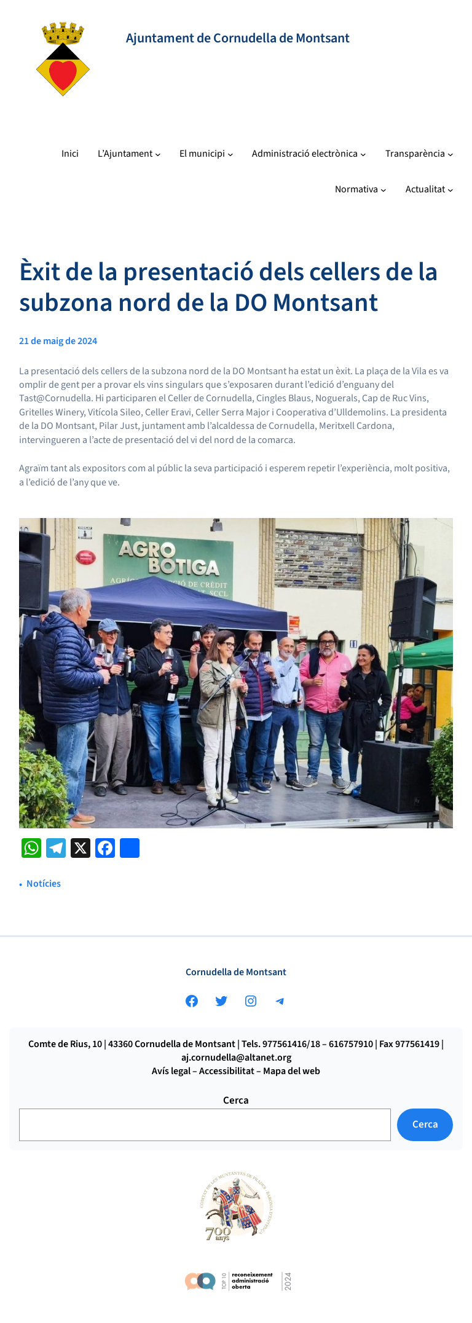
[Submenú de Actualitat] (430, 189)
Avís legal (171, 1071)
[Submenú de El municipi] (206, 154)
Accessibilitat (226, 1071)
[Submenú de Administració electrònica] (309, 154)
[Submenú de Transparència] (419, 154)
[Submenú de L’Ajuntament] (129, 154)
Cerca (236, 1100)
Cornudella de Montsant (236, 972)
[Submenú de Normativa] (361, 189)
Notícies (43, 883)
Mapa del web (291, 1071)
